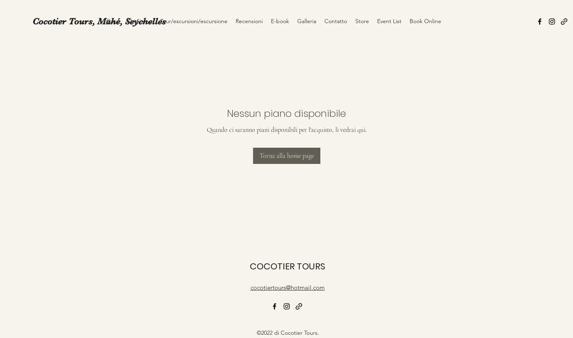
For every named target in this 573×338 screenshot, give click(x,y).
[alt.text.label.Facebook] (540, 21)
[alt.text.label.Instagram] (552, 21)
